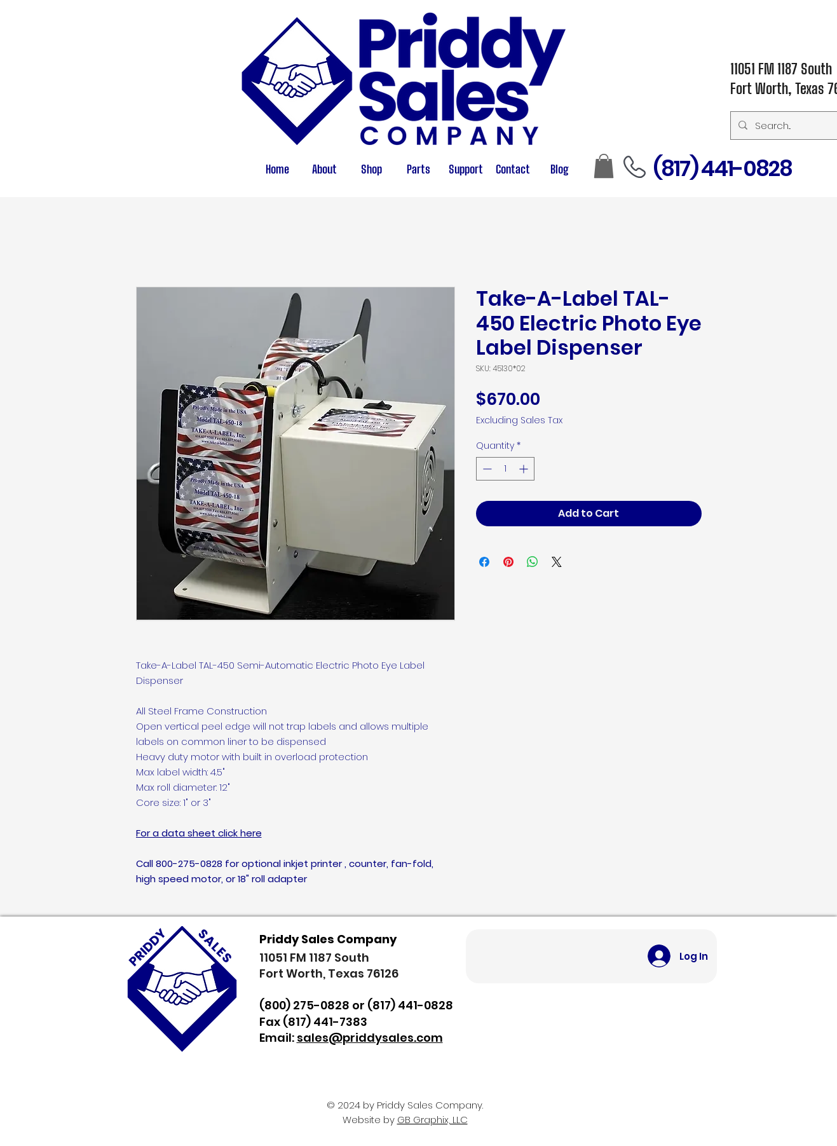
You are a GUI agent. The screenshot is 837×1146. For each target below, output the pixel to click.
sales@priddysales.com (370, 1038)
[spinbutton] (505, 469)
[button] (418, 169)
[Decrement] (486, 469)
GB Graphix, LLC (432, 1119)
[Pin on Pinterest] (508, 562)
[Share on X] (556, 562)
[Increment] (525, 469)
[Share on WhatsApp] (532, 562)
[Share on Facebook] (484, 562)
